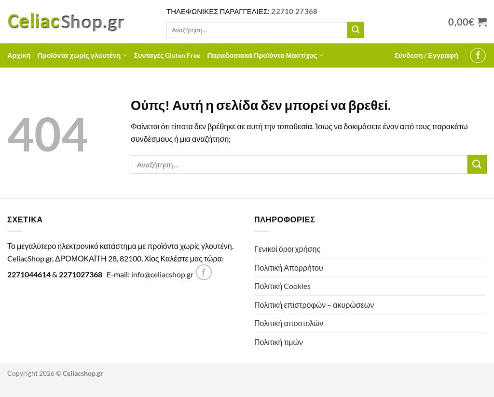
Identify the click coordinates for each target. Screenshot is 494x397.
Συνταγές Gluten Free (167, 55)
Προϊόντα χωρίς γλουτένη (82, 55)
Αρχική (18, 55)
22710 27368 (294, 11)
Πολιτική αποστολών (288, 323)
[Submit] (355, 30)
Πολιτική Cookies (282, 285)
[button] (426, 55)
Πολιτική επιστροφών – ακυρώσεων (314, 304)
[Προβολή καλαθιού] (467, 21)
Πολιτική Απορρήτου (288, 267)
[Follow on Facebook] (478, 56)
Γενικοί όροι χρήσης (287, 248)
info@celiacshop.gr (162, 274)
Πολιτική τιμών (278, 341)
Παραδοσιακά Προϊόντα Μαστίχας (265, 55)
